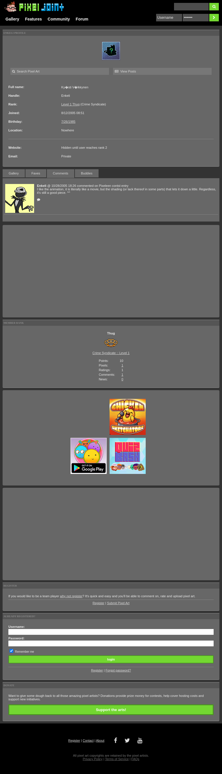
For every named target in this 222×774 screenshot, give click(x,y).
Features (33, 19)
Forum (82, 19)
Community (59, 19)
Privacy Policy (92, 759)
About (100, 740)
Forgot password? (118, 670)
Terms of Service (117, 759)
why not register (71, 596)
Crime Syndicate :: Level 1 (111, 353)
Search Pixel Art (25, 71)
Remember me (24, 651)
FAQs (135, 759)
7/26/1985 (68, 121)
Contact (88, 740)
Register (98, 603)
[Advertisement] (111, 271)
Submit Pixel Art (118, 603)
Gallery (12, 19)
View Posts (125, 71)
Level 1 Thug (70, 104)
